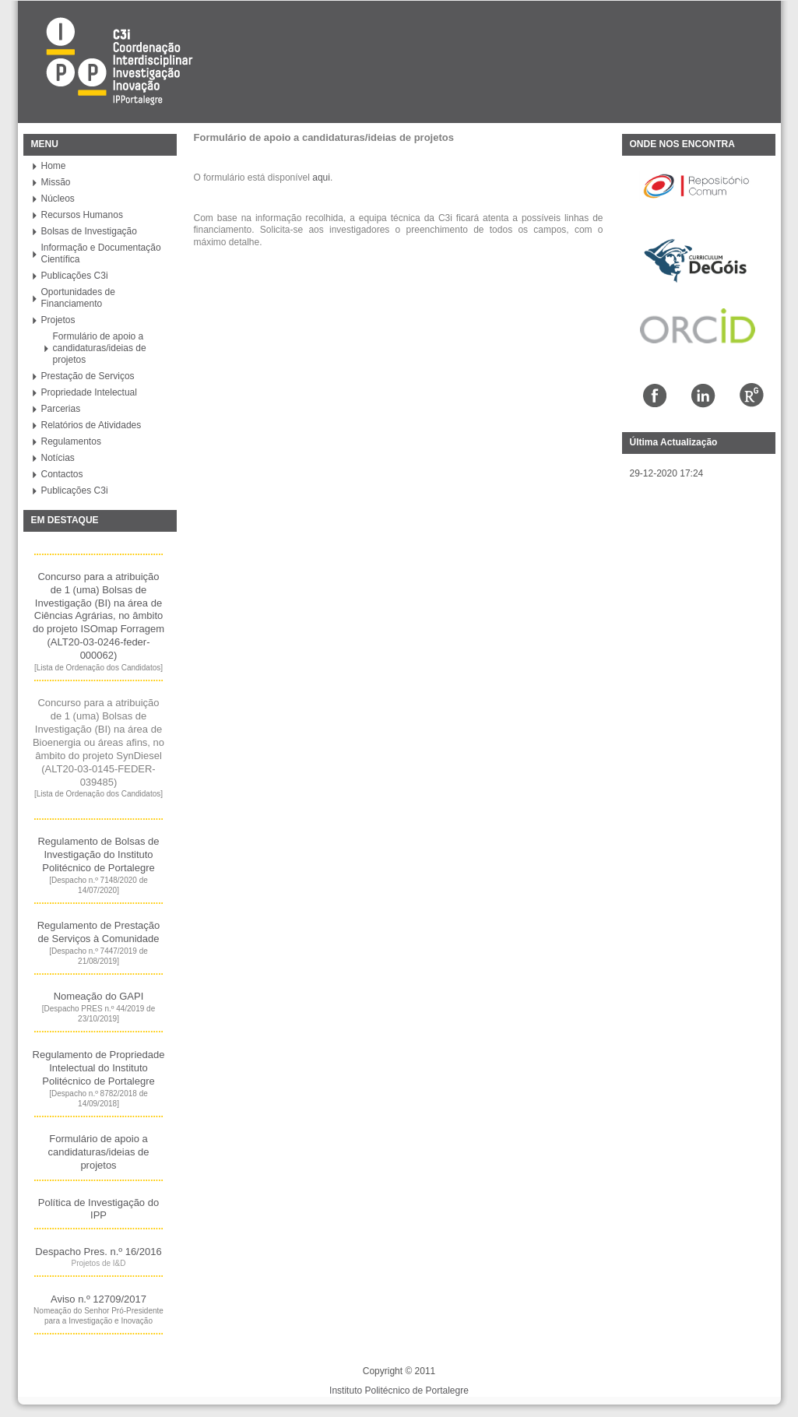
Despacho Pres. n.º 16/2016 (98, 1251)
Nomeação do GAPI (99, 996)
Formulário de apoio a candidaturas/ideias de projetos (98, 1152)
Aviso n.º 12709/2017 (98, 1299)
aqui (321, 177)
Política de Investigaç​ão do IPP (98, 1209)
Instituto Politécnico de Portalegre (399, 1390)
